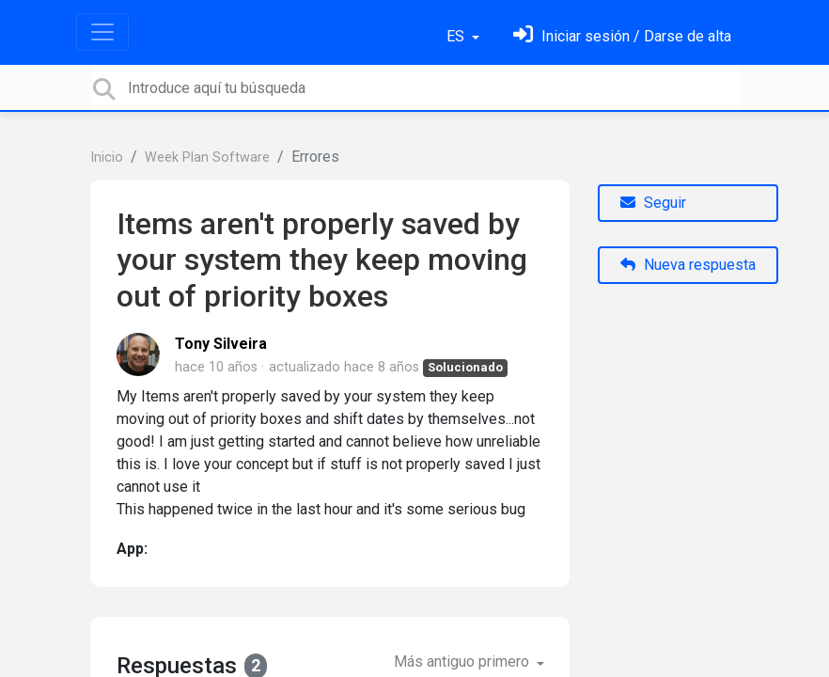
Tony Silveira (221, 344)
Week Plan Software (207, 157)
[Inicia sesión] (622, 36)
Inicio (106, 157)
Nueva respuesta (688, 265)
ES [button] (457, 36)
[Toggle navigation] (102, 32)
